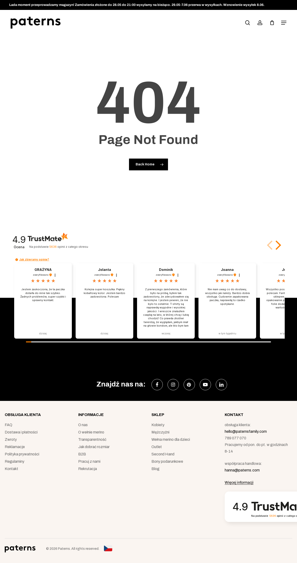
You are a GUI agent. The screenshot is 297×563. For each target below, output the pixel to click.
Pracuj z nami (89, 461)
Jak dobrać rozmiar (94, 447)
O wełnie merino (91, 432)
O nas (83, 425)
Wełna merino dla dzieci (170, 439)
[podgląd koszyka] (272, 22)
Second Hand (162, 454)
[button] (283, 22)
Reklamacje (15, 447)
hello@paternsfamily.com (246, 431)
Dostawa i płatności (21, 432)
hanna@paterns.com (242, 470)
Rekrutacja (87, 469)
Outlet (156, 447)
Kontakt (11, 469)
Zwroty (11, 439)
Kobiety (157, 425)
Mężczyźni (160, 432)
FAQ (8, 425)
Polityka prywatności (22, 454)
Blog (155, 469)
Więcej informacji (239, 482)
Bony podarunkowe (167, 461)
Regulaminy (14, 461)
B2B (82, 454)
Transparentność (92, 439)
